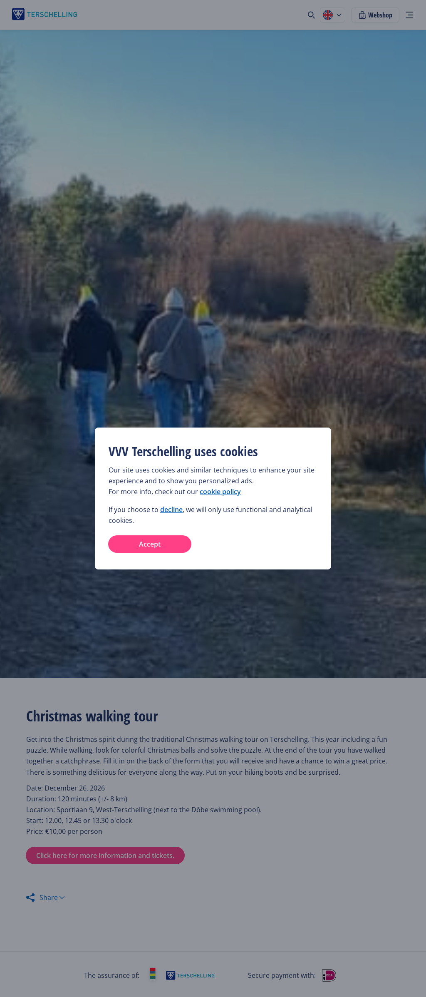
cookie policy (220, 491)
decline (171, 509)
